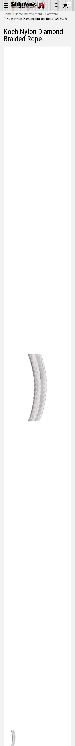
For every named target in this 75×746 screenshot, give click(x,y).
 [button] (57, 5)
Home (8, 14)
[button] (6, 5)
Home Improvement (28, 14)
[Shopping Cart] (67, 6)
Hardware (51, 14)
